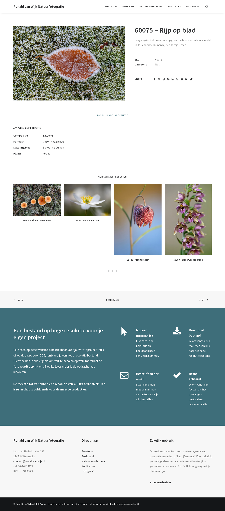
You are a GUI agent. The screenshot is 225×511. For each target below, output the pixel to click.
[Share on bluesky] (182, 79)
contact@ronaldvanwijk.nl (29, 461)
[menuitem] (110, 6)
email (151, 384)
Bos (157, 64)
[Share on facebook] (154, 79)
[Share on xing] (186, 79)
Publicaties (174, 6)
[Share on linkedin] (173, 79)
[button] (208, 6)
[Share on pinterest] (168, 79)
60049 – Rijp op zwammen (37, 220)
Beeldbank (128, 6)
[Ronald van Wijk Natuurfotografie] (38, 6)
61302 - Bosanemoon (87, 220)
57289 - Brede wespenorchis (188, 259)
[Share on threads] (164, 79)
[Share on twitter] (159, 79)
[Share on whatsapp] (177, 79)
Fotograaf (192, 6)
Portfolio (111, 6)
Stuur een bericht (160, 482)
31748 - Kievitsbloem (138, 259)
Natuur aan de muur (151, 6)
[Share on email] (191, 79)
